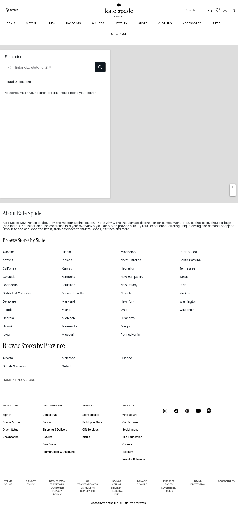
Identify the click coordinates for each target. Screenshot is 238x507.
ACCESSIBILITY (226, 481)
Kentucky (68, 277)
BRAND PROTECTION (197, 483)
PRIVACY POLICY (31, 483)
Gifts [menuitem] (216, 23)
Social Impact (130, 429)
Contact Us (50, 415)
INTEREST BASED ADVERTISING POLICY (168, 486)
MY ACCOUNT (10, 405)
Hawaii (7, 326)
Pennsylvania (130, 334)
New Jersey (129, 285)
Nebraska (127, 268)
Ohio (124, 310)
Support (48, 422)
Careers (127, 444)
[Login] (225, 10)
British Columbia (14, 366)
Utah (183, 285)
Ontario (67, 366)
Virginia (185, 293)
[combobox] (199, 10)
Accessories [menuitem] (192, 23)
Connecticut (12, 285)
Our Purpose (130, 422)
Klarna (86, 437)
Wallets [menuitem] (98, 23)
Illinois (66, 252)
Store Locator (90, 415)
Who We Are (129, 415)
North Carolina (131, 260)
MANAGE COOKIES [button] (142, 483)
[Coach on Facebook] (176, 410)
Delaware (9, 301)
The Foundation (132, 437)
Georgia (8, 318)
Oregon (126, 326)
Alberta (8, 358)
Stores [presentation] (14, 10)
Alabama (8, 252)
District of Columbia (17, 293)
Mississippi (128, 252)
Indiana (67, 260)
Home (7, 380)
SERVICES (88, 405)
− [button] (233, 193)
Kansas (67, 268)
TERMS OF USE (8, 483)
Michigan (68, 318)
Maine (66, 310)
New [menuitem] (52, 23)
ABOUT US (128, 405)
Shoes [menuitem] (142, 23)
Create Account (12, 422)
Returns (47, 437)
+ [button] (233, 187)
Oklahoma (128, 318)
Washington (188, 301)
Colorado (9, 277)
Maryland (68, 301)
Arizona (8, 260)
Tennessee (187, 268)
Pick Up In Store (92, 422)
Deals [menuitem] (11, 23)
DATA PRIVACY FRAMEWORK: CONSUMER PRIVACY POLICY (57, 488)
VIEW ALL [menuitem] (32, 23)
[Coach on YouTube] (198, 410)
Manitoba (68, 358)
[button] (210, 10)
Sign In (7, 415)
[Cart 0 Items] (232, 9)
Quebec (126, 358)
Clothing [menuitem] (165, 23)
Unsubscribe (11, 437)
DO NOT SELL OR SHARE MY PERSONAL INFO (117, 488)
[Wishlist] (218, 10)
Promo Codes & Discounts (59, 452)
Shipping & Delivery (55, 429)
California (9, 268)
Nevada (126, 293)
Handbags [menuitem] (73, 23)
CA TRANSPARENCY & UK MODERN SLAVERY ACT (87, 486)
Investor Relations (133, 459)
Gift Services (90, 429)
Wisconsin (187, 310)
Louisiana (68, 285)
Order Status (10, 429)
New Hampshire (132, 277)
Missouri (68, 334)
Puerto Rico (188, 252)
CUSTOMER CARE (52, 405)
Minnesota (69, 326)
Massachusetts (73, 293)
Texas (184, 277)
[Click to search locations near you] (10, 67)
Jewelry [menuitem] (121, 23)
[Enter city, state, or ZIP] (55, 67)
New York (127, 301)
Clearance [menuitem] (119, 34)
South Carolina (190, 260)
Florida (7, 310)
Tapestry (127, 452)
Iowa (6, 334)
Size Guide (49, 444)
